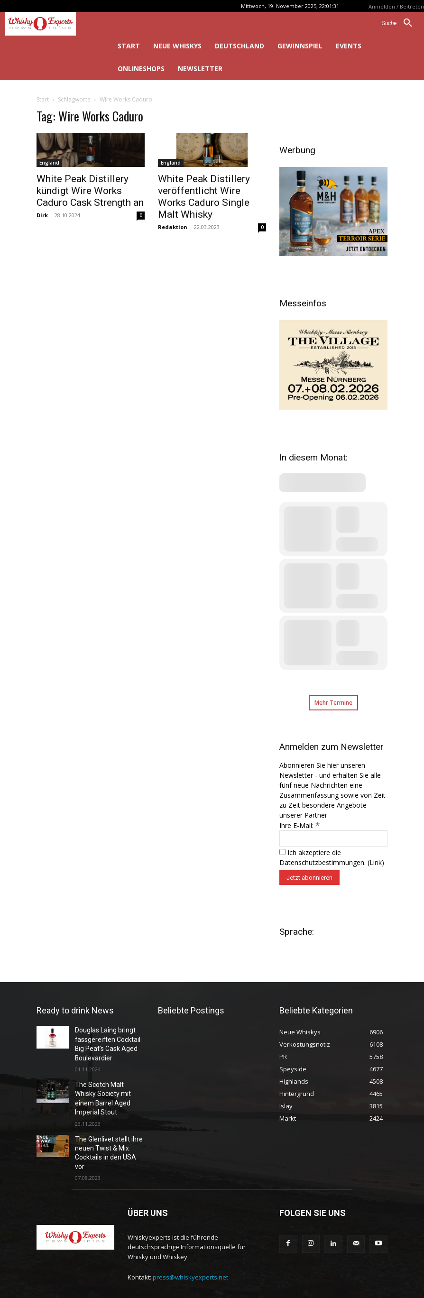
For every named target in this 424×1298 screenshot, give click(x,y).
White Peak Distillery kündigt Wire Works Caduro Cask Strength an (90, 190)
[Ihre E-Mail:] (333, 838)
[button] (400, 23)
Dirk (42, 215)
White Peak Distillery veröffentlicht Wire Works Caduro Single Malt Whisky (204, 196)
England (49, 162)
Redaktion (172, 226)
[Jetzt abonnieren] (309, 877)
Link (375, 862)
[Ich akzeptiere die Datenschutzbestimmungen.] (282, 852)
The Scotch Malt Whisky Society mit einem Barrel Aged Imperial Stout (107, 1087)
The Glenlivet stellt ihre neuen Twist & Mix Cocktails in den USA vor (107, 1128)
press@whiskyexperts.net (190, 1246)
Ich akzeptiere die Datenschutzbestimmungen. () (331, 857)
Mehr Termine (333, 703)
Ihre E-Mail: (299, 825)
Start (43, 99)
